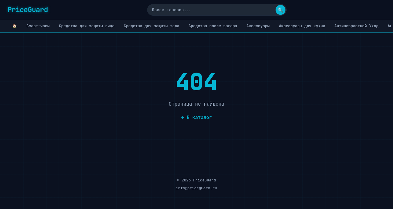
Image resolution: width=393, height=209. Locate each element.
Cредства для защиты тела (151, 25)
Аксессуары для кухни (302, 25)
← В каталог (196, 117)
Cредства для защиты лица (87, 25)
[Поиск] (217, 10)
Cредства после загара (213, 25)
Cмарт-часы (38, 25)
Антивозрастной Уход (356, 25)
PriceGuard (28, 9)
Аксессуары (258, 25)
